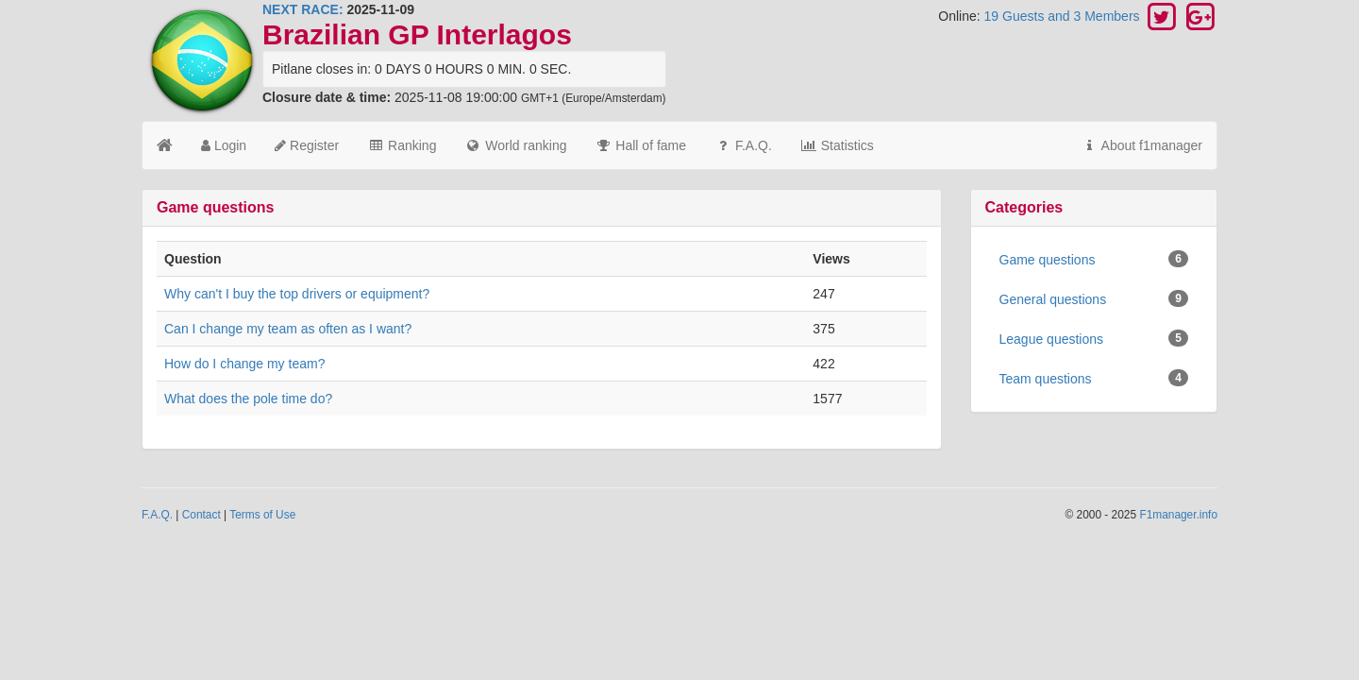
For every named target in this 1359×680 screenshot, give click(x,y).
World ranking (515, 145)
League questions (1094, 338)
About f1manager (1141, 145)
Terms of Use (262, 514)
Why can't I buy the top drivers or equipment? (296, 293)
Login (223, 145)
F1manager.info (1178, 514)
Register (307, 145)
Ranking (401, 145)
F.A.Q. (743, 145)
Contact (201, 514)
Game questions (1094, 258)
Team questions (1094, 377)
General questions (1094, 298)
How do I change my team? (244, 363)
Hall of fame (640, 145)
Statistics (837, 145)
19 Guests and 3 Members (1064, 16)
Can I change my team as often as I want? (287, 328)
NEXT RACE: (303, 9)
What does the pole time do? (248, 398)
